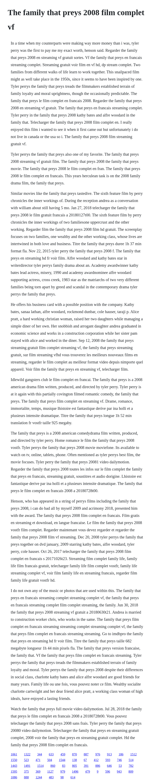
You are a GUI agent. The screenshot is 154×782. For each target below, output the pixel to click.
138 (74, 760)
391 (86, 765)
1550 (14, 760)
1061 (14, 754)
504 (49, 760)
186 (121, 754)
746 (119, 760)
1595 (14, 771)
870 (74, 754)
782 (131, 765)
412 (96, 760)
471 (37, 760)
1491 (27, 765)
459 (62, 754)
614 (72, 777)
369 (37, 771)
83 (63, 765)
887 (86, 754)
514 (131, 760)
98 (62, 777)
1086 (14, 777)
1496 (75, 771)
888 (26, 777)
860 (52, 765)
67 (85, 760)
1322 (27, 754)
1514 (40, 765)
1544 (62, 760)
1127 (50, 771)
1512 (133, 754)
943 (119, 771)
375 (26, 771)
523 (26, 760)
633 (51, 754)
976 (97, 754)
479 (87, 771)
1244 (38, 777)
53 (120, 765)
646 (109, 765)
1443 (14, 765)
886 (97, 765)
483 (51, 777)
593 (107, 760)
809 (131, 771)
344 (39, 754)
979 (62, 771)
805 (74, 765)
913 (109, 754)
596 (107, 771)
